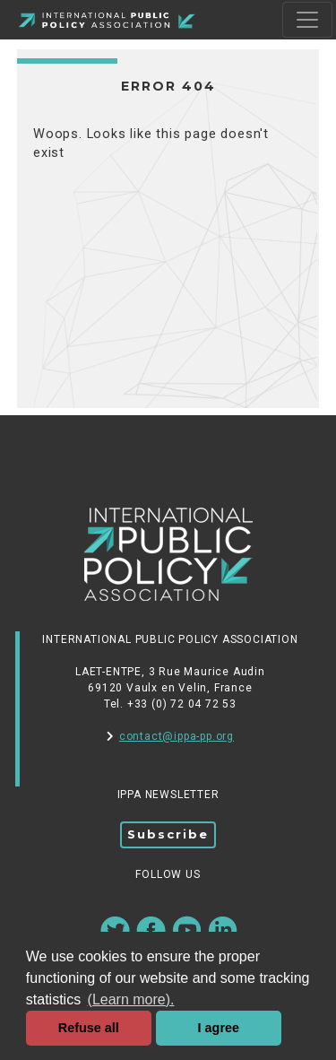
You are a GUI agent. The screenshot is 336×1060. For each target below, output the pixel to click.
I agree (218, 1028)
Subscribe (168, 834)
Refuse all (88, 1028)
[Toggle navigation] (307, 20)
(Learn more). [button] (131, 999)
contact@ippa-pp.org (170, 736)
